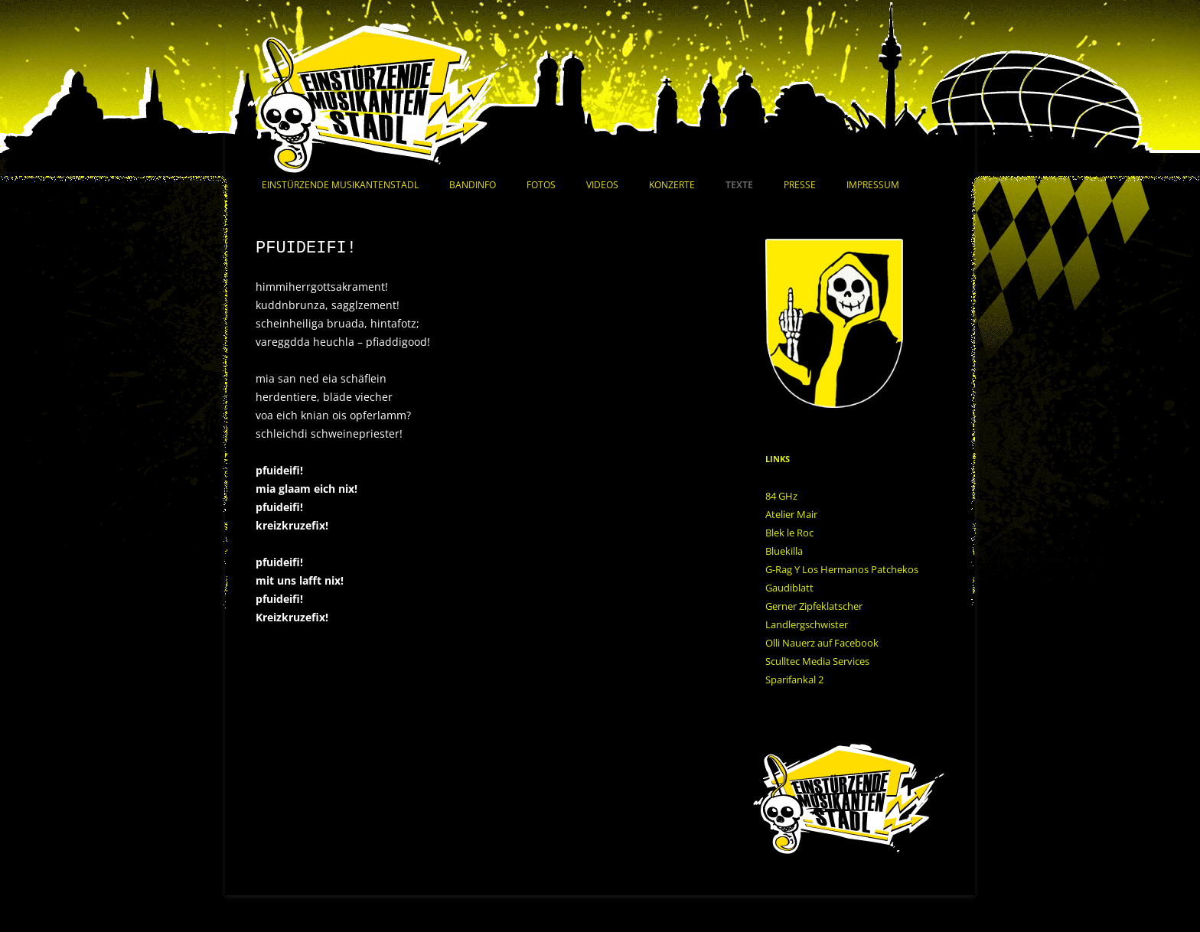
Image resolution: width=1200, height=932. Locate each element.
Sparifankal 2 (794, 679)
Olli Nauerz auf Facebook (822, 643)
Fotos (541, 184)
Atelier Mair (791, 514)
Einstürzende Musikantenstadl (340, 184)
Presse (800, 184)
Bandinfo (472, 184)
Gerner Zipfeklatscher (813, 606)
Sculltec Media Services (817, 661)
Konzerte (672, 184)
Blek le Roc (789, 532)
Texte (739, 184)
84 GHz (781, 496)
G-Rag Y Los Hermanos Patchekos (841, 569)
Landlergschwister (806, 624)
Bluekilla (784, 551)
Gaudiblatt (789, 588)
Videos (602, 184)
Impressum (872, 184)
